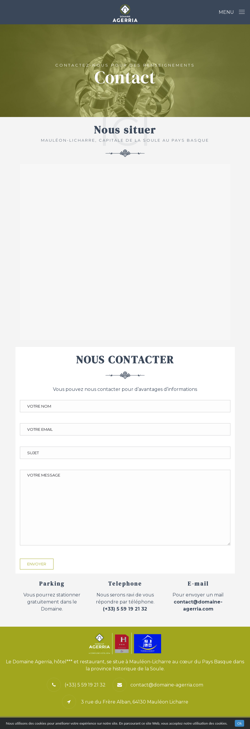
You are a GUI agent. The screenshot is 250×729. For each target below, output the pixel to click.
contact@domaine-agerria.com (166, 685)
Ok (239, 723)
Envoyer (36, 564)
